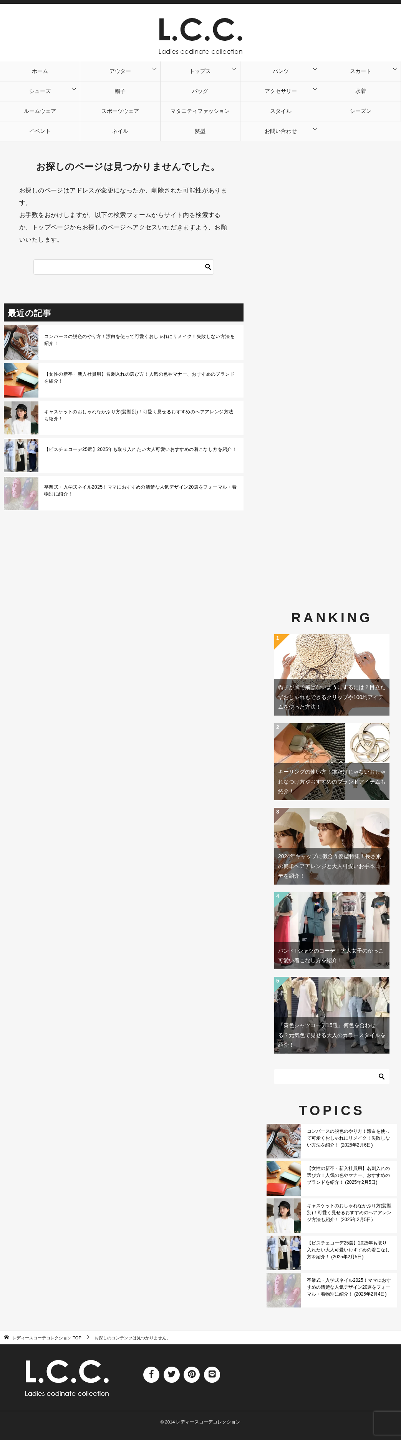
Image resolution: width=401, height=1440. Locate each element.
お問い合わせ (281, 131)
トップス (200, 71)
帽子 (120, 91)
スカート (360, 71)
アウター (120, 71)
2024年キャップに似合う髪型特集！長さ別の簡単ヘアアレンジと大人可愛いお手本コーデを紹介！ (332, 865)
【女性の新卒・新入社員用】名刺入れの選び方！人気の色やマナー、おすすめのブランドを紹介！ (139, 377)
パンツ (281, 71)
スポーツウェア (120, 111)
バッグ (200, 91)
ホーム (40, 71)
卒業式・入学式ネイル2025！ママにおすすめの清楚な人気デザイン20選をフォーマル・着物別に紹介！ (140, 490)
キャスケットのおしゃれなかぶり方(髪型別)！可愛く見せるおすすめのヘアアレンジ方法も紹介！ (138, 415)
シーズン (360, 111)
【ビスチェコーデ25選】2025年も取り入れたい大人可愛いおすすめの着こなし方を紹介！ (140, 449)
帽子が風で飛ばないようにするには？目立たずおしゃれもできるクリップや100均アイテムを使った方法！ (332, 696)
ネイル (120, 131)
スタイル (281, 111)
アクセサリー (281, 91)
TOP (46, 1338)
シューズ (40, 91)
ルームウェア (40, 111)
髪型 (200, 131)
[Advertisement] (331, 355)
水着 (360, 91)
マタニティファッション (200, 111)
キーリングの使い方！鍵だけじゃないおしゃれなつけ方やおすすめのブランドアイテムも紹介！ (332, 781)
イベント (40, 131)
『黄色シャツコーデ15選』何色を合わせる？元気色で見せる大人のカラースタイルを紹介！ (332, 1034)
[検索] (208, 267)
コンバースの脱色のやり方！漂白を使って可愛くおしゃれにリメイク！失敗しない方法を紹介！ (139, 340)
